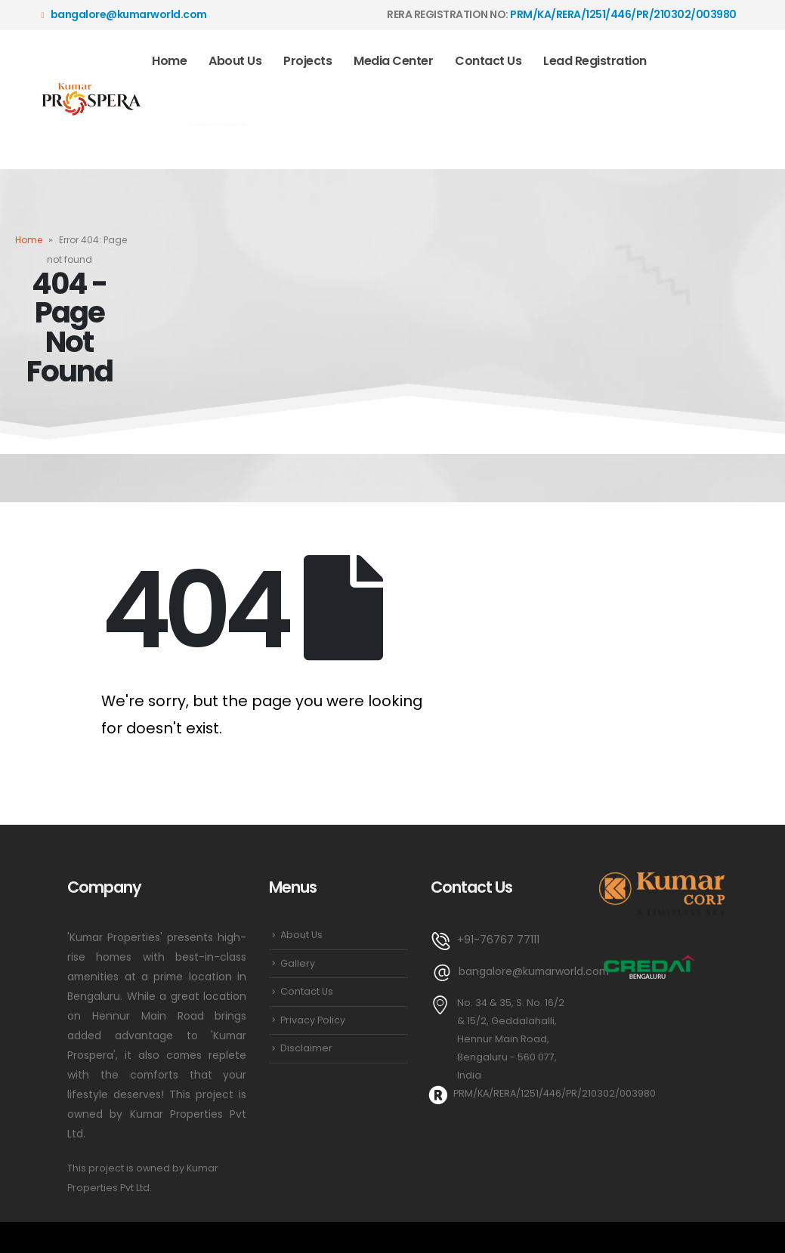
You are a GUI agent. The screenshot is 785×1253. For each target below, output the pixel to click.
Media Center (393, 60)
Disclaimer (306, 1048)
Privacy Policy (312, 1020)
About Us (235, 60)
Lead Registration (595, 60)
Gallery (297, 963)
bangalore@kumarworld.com (124, 14)
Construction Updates (217, 124)
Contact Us (488, 60)
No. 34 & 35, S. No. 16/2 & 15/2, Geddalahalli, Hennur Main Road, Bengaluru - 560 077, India (510, 1039)
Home (169, 60)
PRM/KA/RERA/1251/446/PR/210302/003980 (623, 14)
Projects (307, 60)
